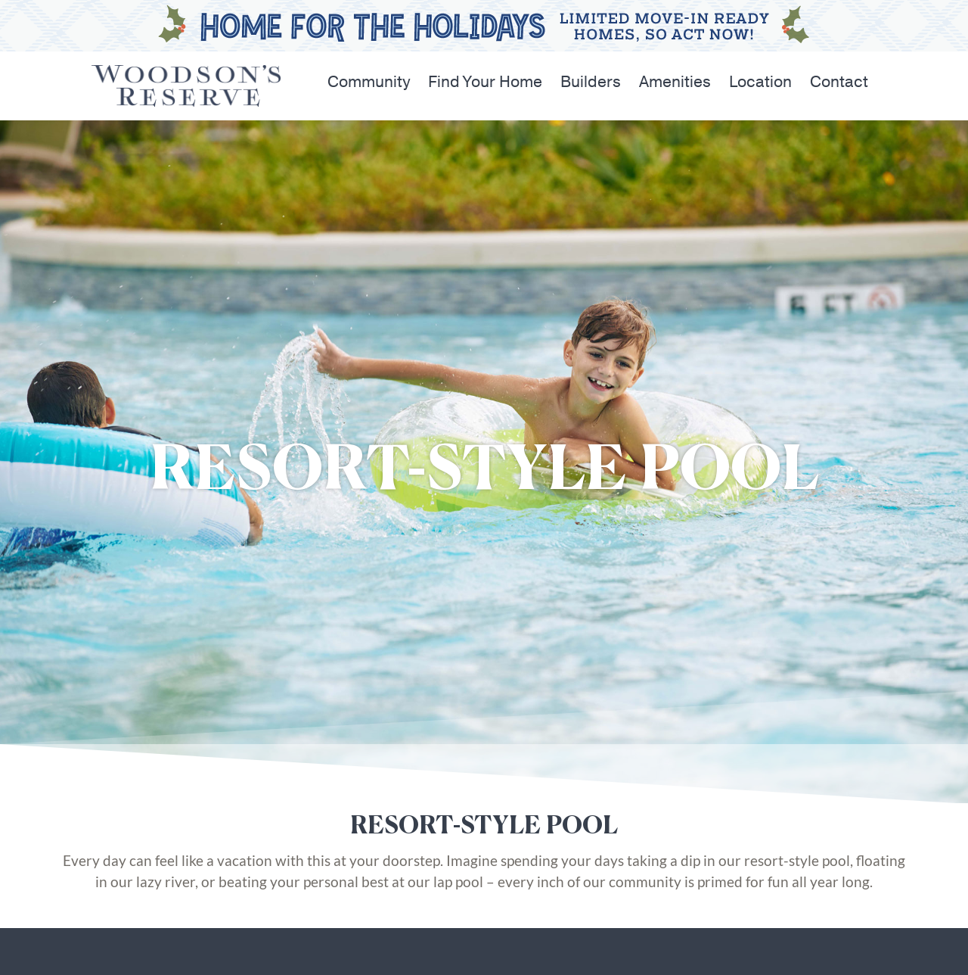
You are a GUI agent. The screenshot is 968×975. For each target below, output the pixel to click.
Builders (590, 82)
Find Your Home (485, 82)
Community (368, 82)
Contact (839, 82)
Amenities (675, 82)
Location (760, 82)
